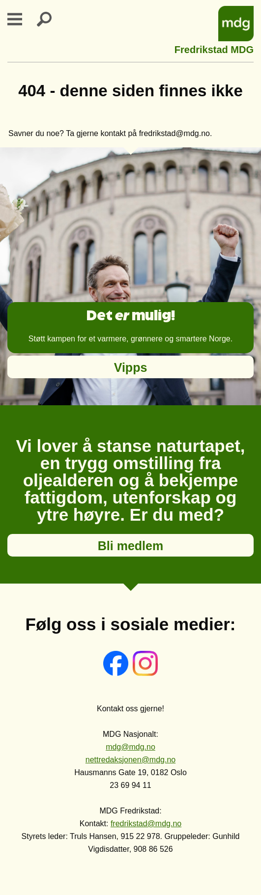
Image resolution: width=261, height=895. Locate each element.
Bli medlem (130, 546)
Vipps (130, 367)
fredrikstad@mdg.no (146, 823)
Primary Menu (20, 19)
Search (50, 19)
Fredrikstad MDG (214, 48)
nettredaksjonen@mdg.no (130, 759)
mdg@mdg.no (130, 747)
